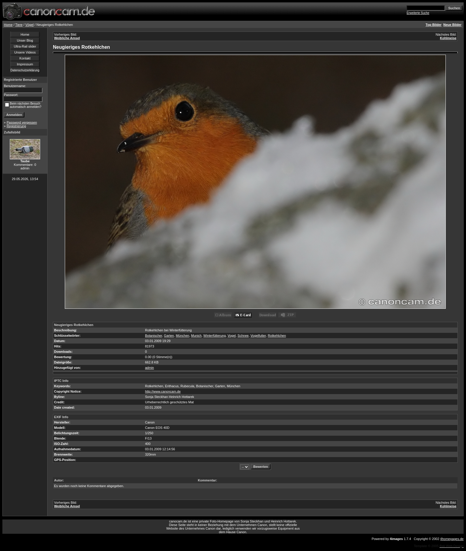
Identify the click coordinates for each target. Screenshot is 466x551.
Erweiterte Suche (418, 13)
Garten (169, 335)
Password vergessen (22, 122)
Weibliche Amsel (67, 38)
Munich (196, 335)
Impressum (25, 64)
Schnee (242, 335)
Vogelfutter (258, 335)
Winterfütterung (214, 335)
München (182, 335)
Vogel (232, 335)
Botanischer (153, 335)
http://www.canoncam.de (163, 391)
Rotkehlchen (277, 335)
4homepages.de (452, 539)
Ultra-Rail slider (25, 46)
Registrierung (16, 126)
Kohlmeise (448, 38)
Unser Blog (25, 40)
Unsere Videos (25, 52)
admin (149, 367)
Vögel (29, 24)
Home (8, 24)
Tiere (19, 24)
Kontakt (24, 58)
